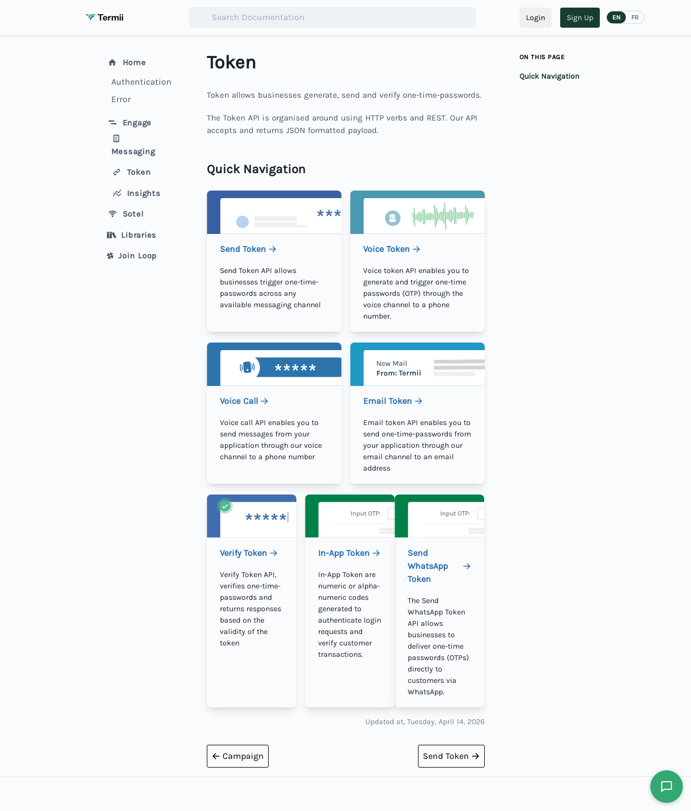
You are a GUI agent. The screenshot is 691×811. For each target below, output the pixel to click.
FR (634, 17)
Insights (136, 193)
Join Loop (132, 256)
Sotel (125, 214)
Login (535, 17)
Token (131, 172)
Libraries (132, 235)
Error (121, 99)
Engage (129, 123)
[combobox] (332, 17)
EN (616, 17)
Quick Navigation (549, 76)
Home (126, 62)
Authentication (139, 82)
